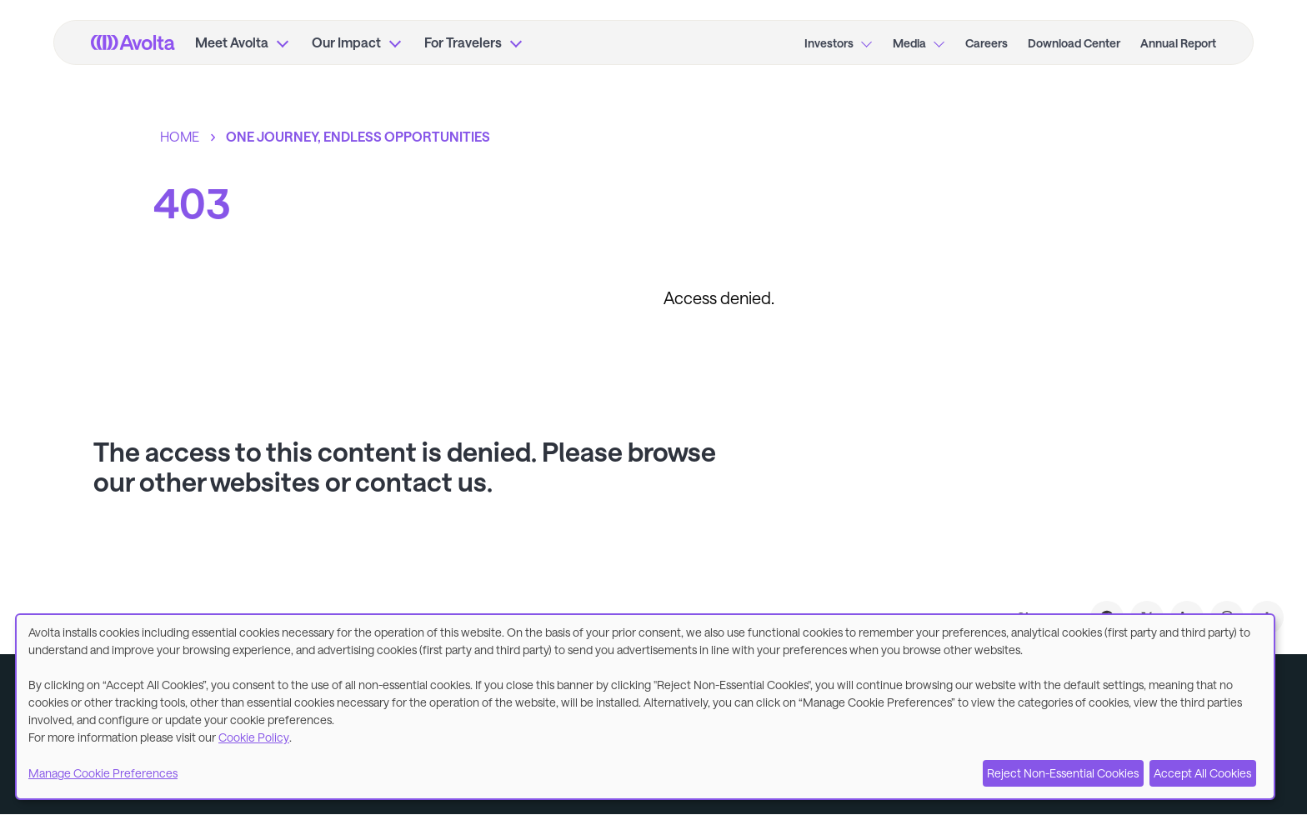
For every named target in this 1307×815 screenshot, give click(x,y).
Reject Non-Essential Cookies (1063, 773)
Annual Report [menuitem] (1178, 43)
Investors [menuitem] (829, 43)
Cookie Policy (253, 737)
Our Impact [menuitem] (346, 42)
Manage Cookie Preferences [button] (103, 773)
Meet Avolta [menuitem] (231, 42)
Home (179, 136)
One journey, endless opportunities (358, 136)
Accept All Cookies (1202, 773)
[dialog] (645, 706)
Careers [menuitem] (986, 43)
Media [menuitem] (909, 43)
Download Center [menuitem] (1074, 43)
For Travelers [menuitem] (463, 42)
